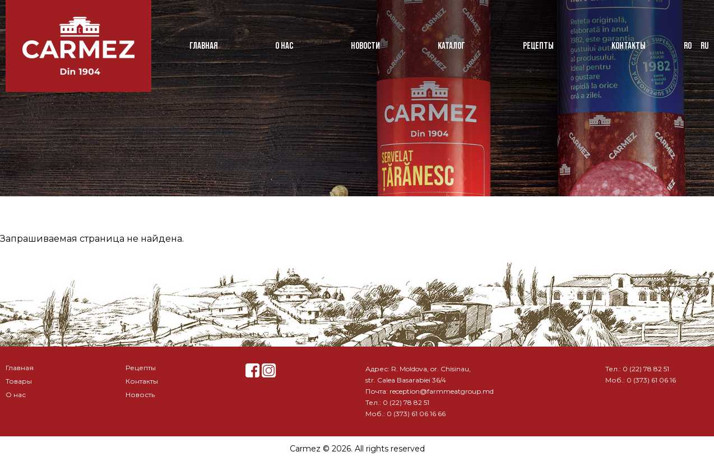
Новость (140, 394)
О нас (284, 45)
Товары (19, 381)
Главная (203, 45)
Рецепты (538, 45)
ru (704, 45)
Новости (365, 45)
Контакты (628, 45)
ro (688, 45)
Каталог (451, 45)
